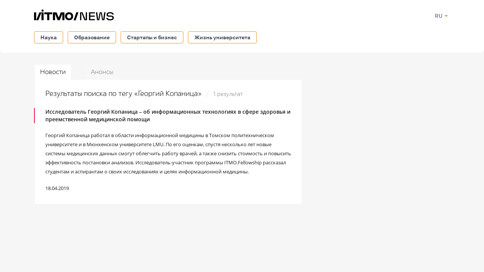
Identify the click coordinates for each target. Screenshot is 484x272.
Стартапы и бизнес (152, 37)
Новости (53, 72)
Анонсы (102, 72)
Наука (48, 37)
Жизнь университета (222, 37)
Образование (92, 37)
